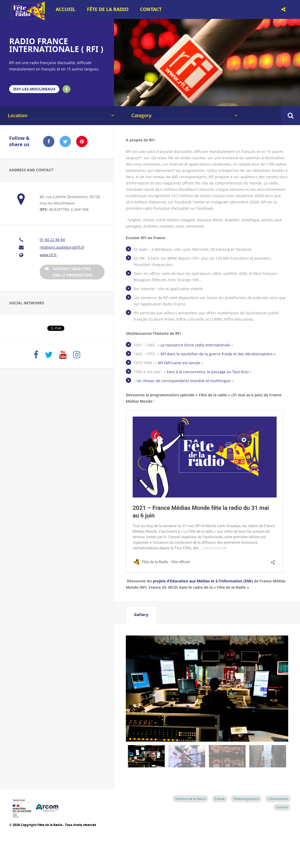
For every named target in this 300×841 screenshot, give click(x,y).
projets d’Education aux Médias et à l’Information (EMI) (203, 580)
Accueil (65, 9)
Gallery (141, 614)
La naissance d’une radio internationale (196, 344)
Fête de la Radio (107, 9)
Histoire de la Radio (190, 799)
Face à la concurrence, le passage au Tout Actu (208, 371)
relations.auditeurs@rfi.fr (62, 247)
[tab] (141, 615)
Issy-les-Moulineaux (34, 88)
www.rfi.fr (48, 254)
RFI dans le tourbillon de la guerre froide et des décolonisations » (218, 353)
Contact (151, 9)
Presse (219, 799)
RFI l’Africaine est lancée (179, 362)
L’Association (278, 799)
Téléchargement (246, 799)
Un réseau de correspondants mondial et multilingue (183, 380)
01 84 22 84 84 (52, 239)
